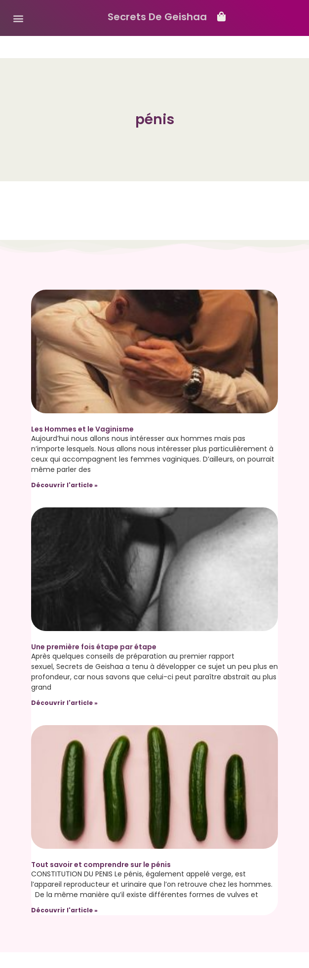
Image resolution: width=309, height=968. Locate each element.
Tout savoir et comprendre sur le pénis (101, 864)
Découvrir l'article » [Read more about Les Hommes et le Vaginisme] (64, 485)
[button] (18, 18)
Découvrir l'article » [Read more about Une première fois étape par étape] (64, 703)
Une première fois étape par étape (93, 647)
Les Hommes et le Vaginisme (82, 429)
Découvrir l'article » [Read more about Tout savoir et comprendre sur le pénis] (64, 910)
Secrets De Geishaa (157, 17)
